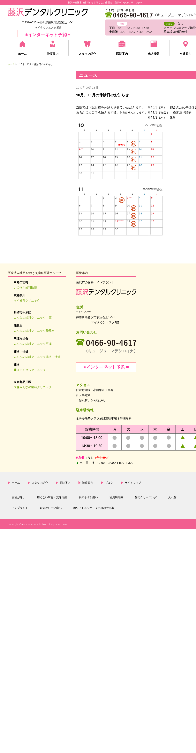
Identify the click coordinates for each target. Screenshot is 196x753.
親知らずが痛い (88, 497)
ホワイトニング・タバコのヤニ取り (95, 508)
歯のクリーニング (146, 497)
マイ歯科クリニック (27, 300)
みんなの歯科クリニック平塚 (33, 344)
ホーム (22, 54)
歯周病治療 (116, 497)
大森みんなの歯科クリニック (33, 387)
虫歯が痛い (18, 497)
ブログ (109, 482)
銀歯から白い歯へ (51, 508)
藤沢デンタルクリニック (30, 370)
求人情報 (154, 54)
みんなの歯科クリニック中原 (33, 317)
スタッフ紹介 (87, 54)
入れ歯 (172, 497)
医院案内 (122, 54)
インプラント (20, 508)
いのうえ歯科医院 (25, 287)
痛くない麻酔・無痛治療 (52, 497)
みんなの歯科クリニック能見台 (34, 331)
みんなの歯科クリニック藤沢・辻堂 (37, 357)
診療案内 (52, 54)
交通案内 (185, 54)
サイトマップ (133, 482)
